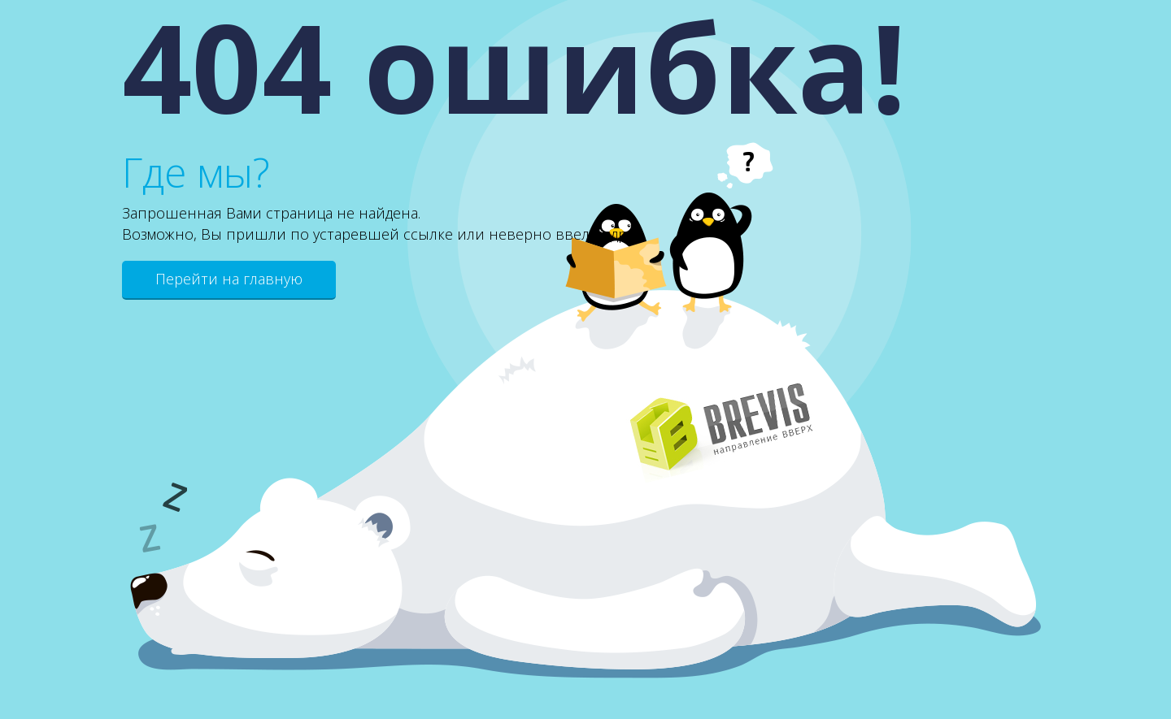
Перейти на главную (229, 278)
